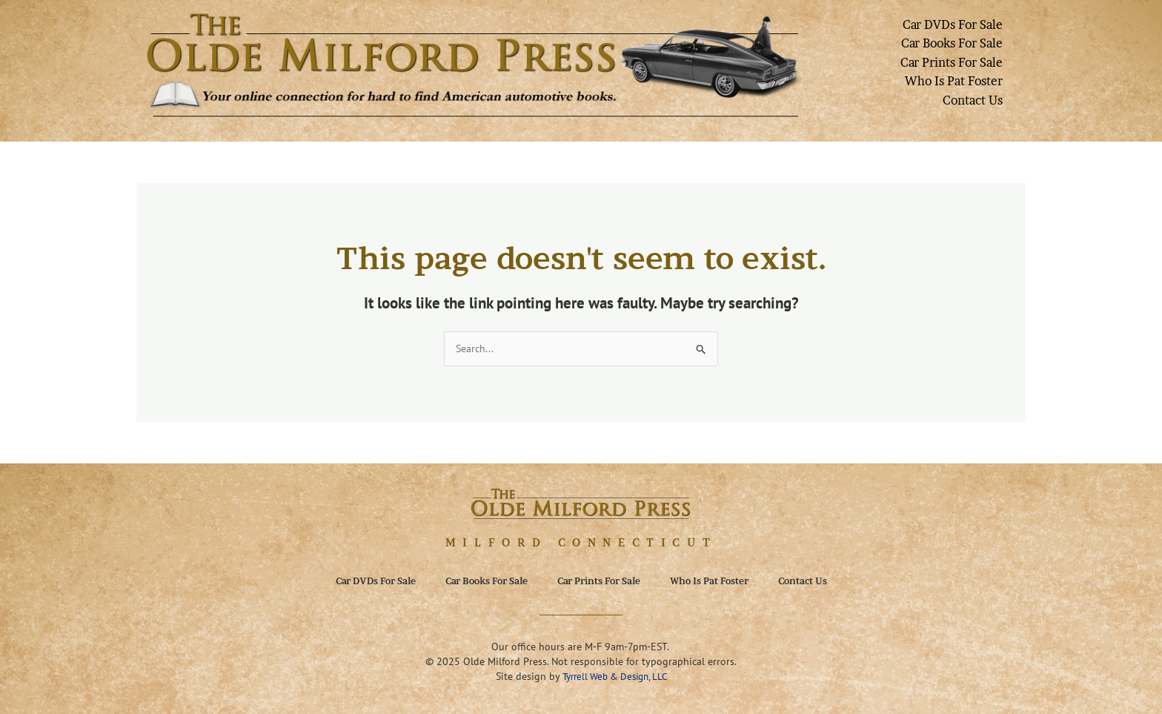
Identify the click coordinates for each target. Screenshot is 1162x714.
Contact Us (973, 100)
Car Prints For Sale (951, 62)
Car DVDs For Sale (953, 24)
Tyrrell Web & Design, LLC (614, 676)
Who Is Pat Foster (954, 80)
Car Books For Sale (952, 43)
